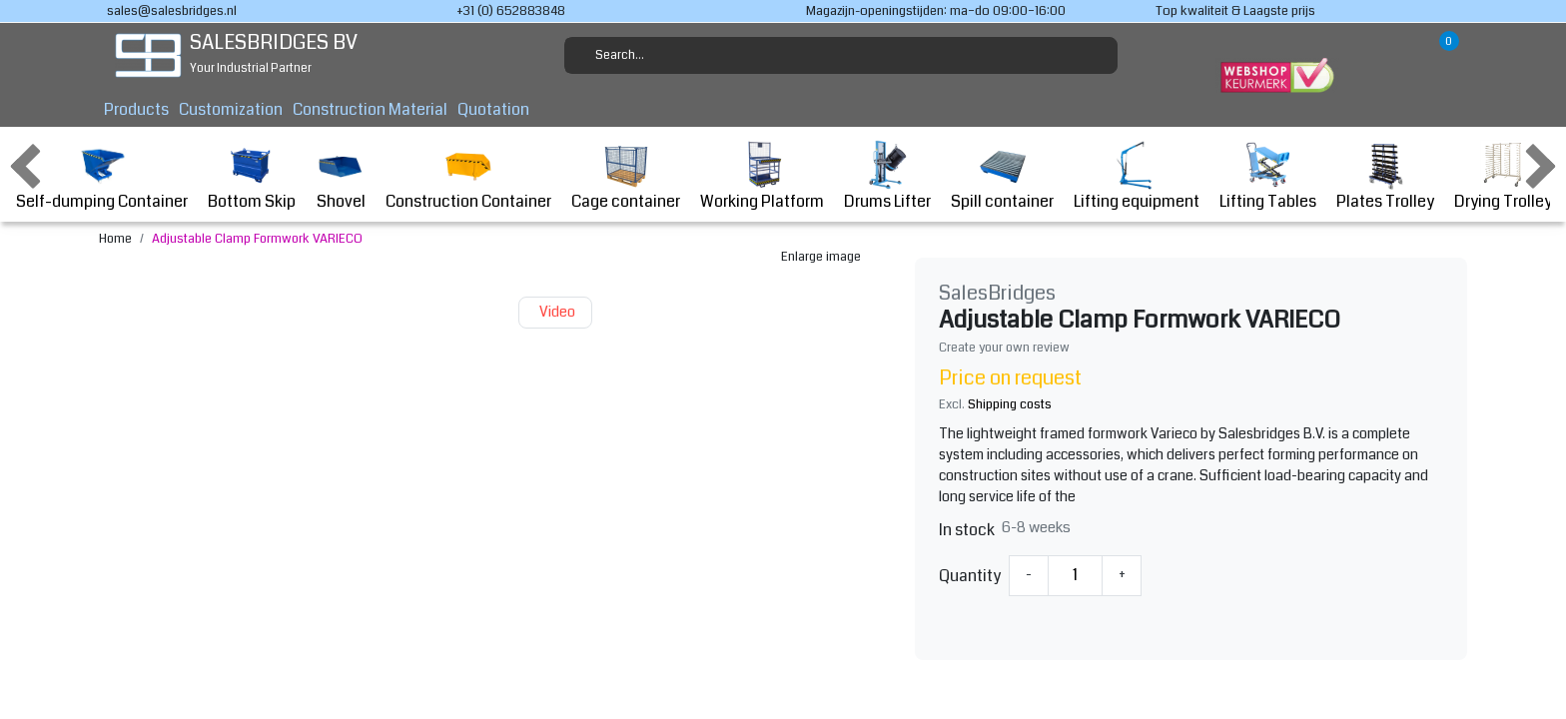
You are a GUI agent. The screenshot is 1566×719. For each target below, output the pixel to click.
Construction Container (468, 176)
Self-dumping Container (102, 176)
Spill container (1002, 176)
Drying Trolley (1503, 176)
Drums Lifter (887, 176)
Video (555, 312)
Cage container (625, 176)
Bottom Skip (252, 176)
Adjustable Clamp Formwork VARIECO (257, 239)
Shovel (341, 176)
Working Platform (762, 176)
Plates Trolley (1385, 176)
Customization (231, 109)
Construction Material (370, 109)
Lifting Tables (1267, 176)
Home (115, 239)
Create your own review (1004, 348)
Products (136, 109)
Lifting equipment (1136, 176)
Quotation (493, 109)
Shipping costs (1010, 404)
